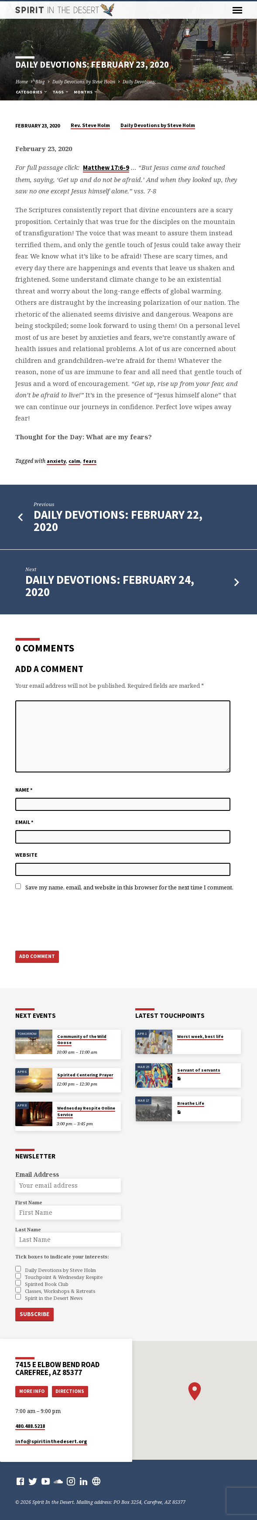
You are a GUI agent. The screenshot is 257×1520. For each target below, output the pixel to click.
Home (22, 82)
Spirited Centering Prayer (85, 1075)
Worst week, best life (200, 1036)
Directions (69, 1391)
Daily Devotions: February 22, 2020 (118, 520)
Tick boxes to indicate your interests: (62, 1256)
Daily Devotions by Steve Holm (83, 82)
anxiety (56, 461)
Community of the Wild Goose (81, 1039)
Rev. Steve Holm (90, 125)
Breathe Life (190, 1103)
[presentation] (81, 920)
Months (86, 92)
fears (89, 461)
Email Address (37, 1174)
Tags (60, 92)
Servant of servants (198, 1070)
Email (24, 822)
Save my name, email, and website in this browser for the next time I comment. (129, 887)
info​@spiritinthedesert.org (51, 1441)
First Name (28, 1202)
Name (24, 789)
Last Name (28, 1229)
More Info (32, 1391)
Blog (40, 82)
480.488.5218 (30, 1426)
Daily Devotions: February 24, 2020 (109, 585)
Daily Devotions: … (142, 82)
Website (26, 854)
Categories (32, 92)
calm (74, 461)
